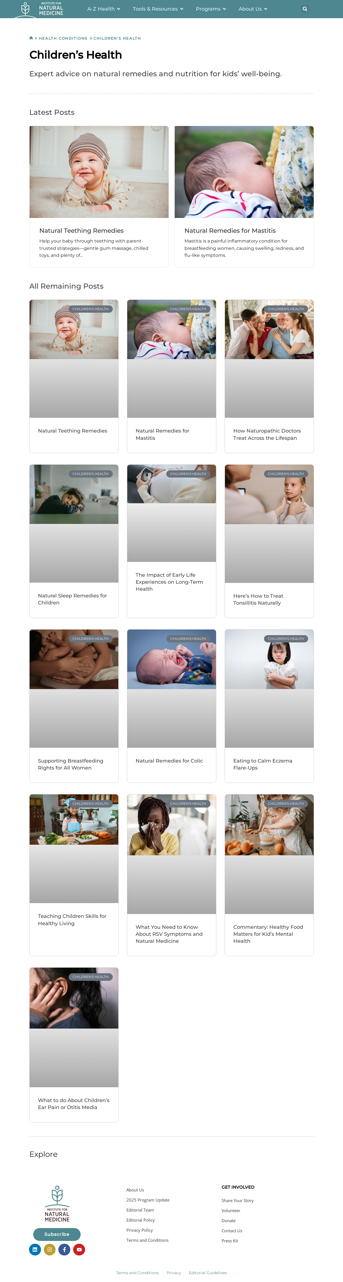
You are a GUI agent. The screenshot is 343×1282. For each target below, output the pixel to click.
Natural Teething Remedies (84, 231)
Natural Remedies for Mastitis (232, 231)
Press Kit (230, 1241)
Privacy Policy (139, 1230)
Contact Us (232, 1231)
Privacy (174, 1271)
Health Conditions (64, 38)
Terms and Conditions (147, 1240)
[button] (305, 9)
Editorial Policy (140, 1220)
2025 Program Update (147, 1200)
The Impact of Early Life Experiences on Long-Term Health (169, 583)
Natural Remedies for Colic (169, 761)
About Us (135, 1190)
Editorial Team (140, 1210)
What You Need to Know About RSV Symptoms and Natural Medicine (169, 934)
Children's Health (119, 38)
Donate (229, 1221)
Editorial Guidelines (208, 1271)
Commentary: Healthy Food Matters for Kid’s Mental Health (268, 934)
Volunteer (231, 1211)
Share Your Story (238, 1201)
